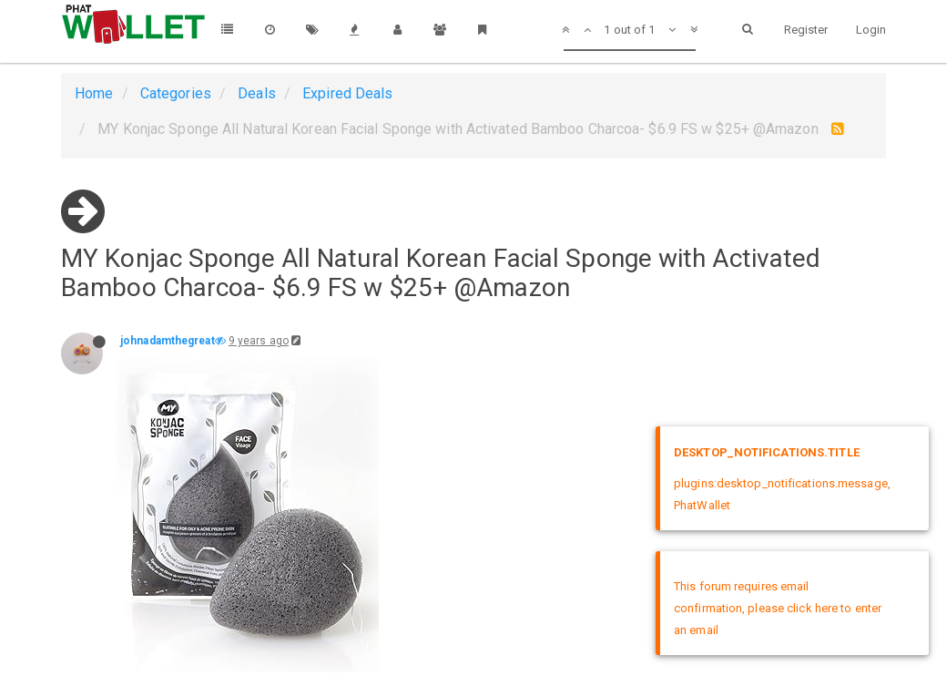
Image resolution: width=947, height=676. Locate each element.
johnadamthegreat (167, 340)
